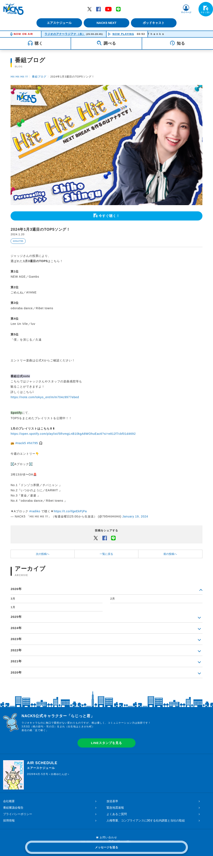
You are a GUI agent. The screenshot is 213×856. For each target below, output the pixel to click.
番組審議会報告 (13, 807)
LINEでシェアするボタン (113, 538)
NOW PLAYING (123, 34)
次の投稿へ (42, 553)
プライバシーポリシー (17, 814)
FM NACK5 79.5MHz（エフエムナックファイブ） (13, 9)
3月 (13, 598)
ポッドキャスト (155, 23)
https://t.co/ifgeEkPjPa (70, 511)
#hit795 (32, 443)
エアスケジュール (57, 23)
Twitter (89, 9)
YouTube (108, 9)
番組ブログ (39, 76)
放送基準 (112, 801)
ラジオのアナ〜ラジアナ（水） (65, 34)
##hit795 (18, 241)
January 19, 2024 (135, 516)
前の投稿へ (170, 553)
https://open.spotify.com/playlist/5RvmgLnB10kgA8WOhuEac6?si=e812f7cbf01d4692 (73, 433)
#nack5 (20, 443)
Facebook (98, 9)
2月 (112, 598)
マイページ (186, 12)
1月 (13, 607)
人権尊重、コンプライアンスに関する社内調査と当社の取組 (145, 820)
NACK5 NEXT (106, 23)
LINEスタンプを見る (106, 743)
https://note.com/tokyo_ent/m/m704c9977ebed (45, 397)
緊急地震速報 (115, 807)
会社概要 (9, 801)
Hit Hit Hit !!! (19, 76)
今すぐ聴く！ (109, 216)
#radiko (34, 511)
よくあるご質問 (116, 814)
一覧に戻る (106, 553)
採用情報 (9, 820)
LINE (118, 9)
